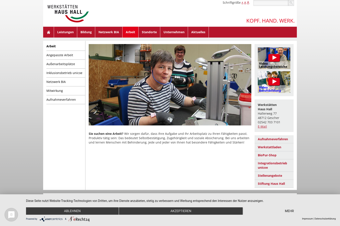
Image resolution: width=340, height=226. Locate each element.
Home (48, 32)
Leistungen (65, 32)
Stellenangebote (270, 175)
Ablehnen (72, 211)
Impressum (307, 219)
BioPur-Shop (267, 155)
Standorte (149, 32)
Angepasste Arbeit (59, 55)
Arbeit (130, 32)
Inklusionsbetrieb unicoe (64, 73)
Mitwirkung (54, 91)
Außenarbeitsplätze (60, 64)
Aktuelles (198, 32)
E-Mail (262, 126)
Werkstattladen (269, 147)
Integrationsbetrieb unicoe (272, 165)
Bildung (86, 32)
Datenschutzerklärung (325, 219)
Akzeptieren (180, 211)
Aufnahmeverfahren (61, 99)
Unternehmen (174, 32)
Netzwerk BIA (108, 32)
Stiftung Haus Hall (271, 183)
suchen (291, 3)
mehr (289, 211)
